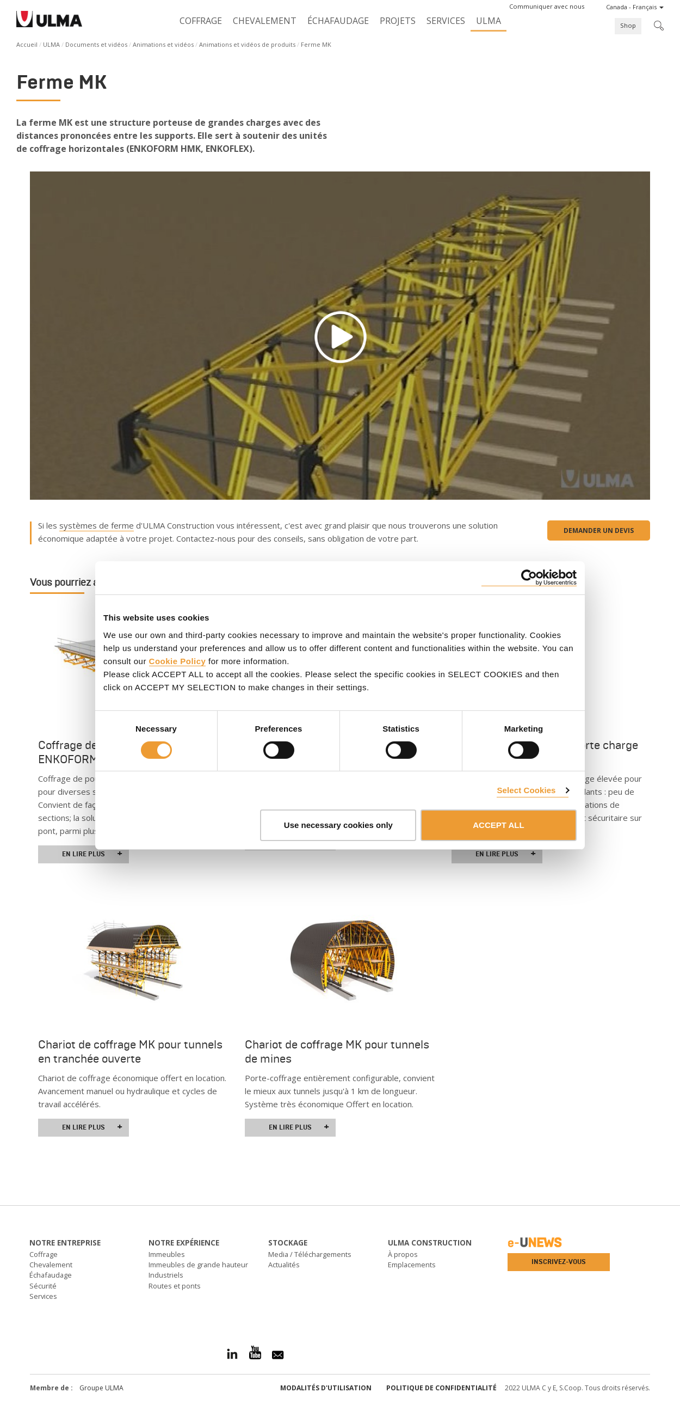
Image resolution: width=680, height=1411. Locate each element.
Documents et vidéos (96, 44)
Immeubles (167, 1254)
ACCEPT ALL (498, 825)
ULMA (488, 21)
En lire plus (92, 854)
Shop (628, 25)
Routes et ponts (175, 1286)
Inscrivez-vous (558, 1262)
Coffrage (201, 21)
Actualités (284, 1264)
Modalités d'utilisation (326, 1387)
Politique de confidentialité (441, 1387)
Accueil (27, 44)
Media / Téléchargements (309, 1254)
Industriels (166, 1275)
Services (445, 21)
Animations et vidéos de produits (247, 44)
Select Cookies (526, 790)
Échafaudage (338, 21)
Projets (398, 21)
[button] (546, 6)
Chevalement (264, 21)
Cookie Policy (177, 660)
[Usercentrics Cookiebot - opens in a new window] (529, 577)
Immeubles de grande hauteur (198, 1264)
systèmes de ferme (96, 525)
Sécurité (43, 1286)
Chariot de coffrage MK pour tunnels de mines (337, 1051)
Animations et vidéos (163, 44)
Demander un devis (599, 530)
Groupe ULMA (101, 1387)
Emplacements (412, 1264)
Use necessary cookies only (338, 825)
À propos (403, 1254)
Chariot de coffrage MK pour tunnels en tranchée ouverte (130, 1051)
